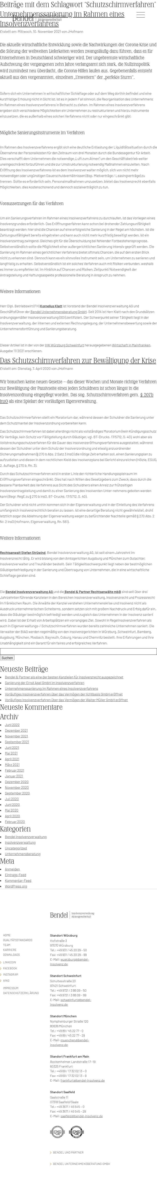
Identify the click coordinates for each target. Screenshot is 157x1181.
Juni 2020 (12, 804)
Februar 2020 (15, 822)
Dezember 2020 (17, 782)
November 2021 (16, 736)
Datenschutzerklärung (21, 993)
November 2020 (17, 787)
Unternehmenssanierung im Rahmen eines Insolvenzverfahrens (51, 688)
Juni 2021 (12, 747)
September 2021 (17, 742)
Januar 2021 (14, 776)
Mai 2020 (11, 810)
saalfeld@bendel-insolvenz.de (82, 1116)
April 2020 (12, 816)
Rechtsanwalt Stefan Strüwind (23, 552)
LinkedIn (9, 962)
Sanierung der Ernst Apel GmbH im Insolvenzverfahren (44, 683)
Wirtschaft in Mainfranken (131, 345)
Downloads (11, 954)
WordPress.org (16, 886)
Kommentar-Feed (18, 880)
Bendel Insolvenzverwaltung (26, 837)
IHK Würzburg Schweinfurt (64, 345)
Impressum (10, 988)
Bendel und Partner (68, 1152)
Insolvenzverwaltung (20, 842)
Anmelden (12, 869)
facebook (10, 968)
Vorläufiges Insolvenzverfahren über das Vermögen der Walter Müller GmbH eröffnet (66, 700)
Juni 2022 (12, 725)
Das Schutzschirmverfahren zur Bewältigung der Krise (78, 360)
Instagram (10, 974)
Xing (6, 980)
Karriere (10, 949)
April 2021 (12, 759)
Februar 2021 (14, 770)
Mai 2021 (11, 753)
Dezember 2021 (16, 730)
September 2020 (17, 793)
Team (6, 945)
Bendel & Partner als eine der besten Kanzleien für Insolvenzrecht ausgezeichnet (64, 677)
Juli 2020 (12, 799)
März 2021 (12, 764)
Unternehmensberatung (22, 854)
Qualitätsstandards (17, 940)
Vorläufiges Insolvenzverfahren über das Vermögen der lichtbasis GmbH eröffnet (64, 694)
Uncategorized (16, 848)
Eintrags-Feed (15, 875)
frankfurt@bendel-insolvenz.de (83, 1080)
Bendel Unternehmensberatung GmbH (58, 312)
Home (7, 935)
